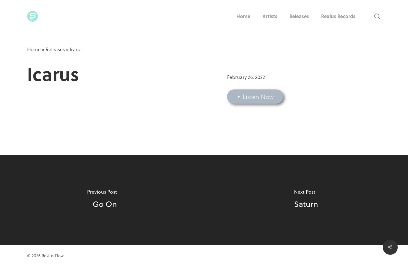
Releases (55, 49)
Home (34, 49)
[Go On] (102, 200)
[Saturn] (306, 200)
